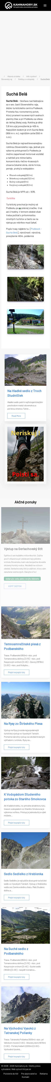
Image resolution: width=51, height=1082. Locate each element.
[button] (45, 5)
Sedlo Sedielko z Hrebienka (23, 874)
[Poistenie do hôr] (25, 454)
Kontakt (25, 1077)
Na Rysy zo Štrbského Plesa (23, 723)
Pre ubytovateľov (29, 1073)
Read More (16, 416)
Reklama (44, 1073)
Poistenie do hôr (10, 1073)
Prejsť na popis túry (16, 672)
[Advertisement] (25, 43)
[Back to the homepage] (21, 5)
